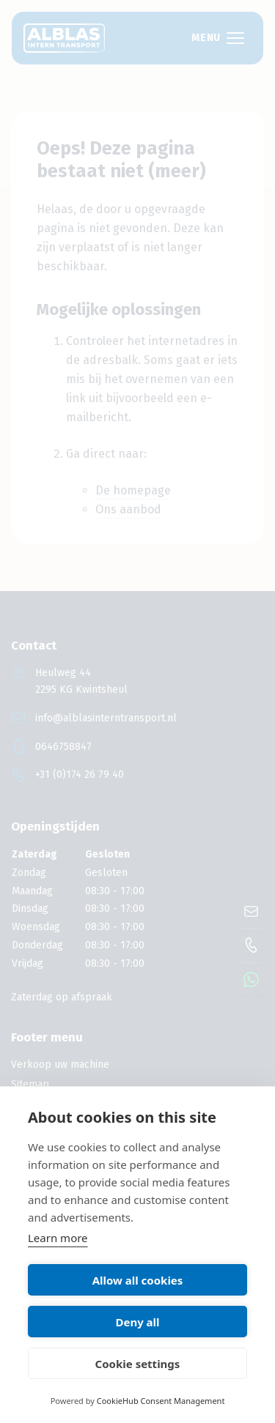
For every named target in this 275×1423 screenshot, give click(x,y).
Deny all (137, 1322)
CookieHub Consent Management (161, 1400)
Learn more (58, 1237)
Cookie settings (137, 1363)
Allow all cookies (137, 1280)
